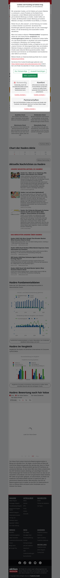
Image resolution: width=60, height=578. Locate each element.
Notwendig (22, 82)
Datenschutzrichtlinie (17, 59)
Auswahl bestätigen (38, 71)
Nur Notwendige (21, 71)
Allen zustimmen (30, 76)
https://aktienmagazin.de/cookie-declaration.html (26, 64)
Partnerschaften (31, 100)
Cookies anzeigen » (20, 95)
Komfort (41, 82)
